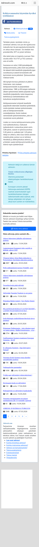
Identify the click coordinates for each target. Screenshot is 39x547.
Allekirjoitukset (23, 67)
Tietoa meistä (11, 494)
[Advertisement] (19, 28)
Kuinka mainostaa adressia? (17, 484)
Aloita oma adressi (19, 267)
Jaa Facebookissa (11, 60)
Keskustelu (9, 71)
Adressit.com (8, 2)
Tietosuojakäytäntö (11, 76)
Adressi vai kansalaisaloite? (16, 486)
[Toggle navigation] (35, 3)
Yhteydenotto (11, 496)
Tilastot (22, 71)
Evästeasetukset (12, 491)
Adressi (7, 67)
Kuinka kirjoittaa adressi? (16, 481)
